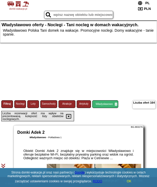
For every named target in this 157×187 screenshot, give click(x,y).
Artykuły (84, 103)
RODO (97, 181)
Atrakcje (66, 103)
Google (80, 172)
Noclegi (20, 103)
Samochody (49, 103)
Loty (33, 103)
